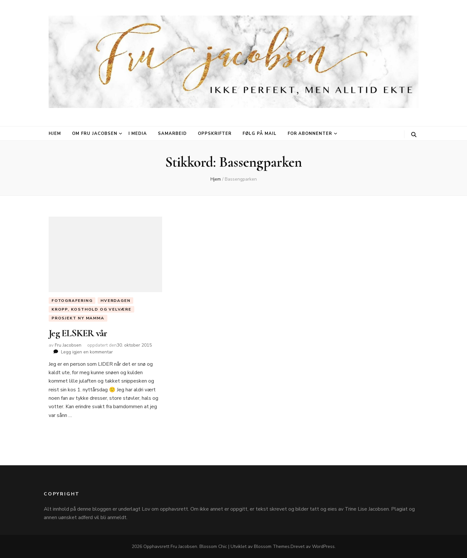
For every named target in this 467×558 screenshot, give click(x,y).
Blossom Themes (272, 546)
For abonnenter (310, 134)
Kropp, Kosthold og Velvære (91, 309)
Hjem (55, 134)
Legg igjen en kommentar (87, 352)
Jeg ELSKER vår (78, 333)
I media (137, 134)
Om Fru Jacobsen (94, 134)
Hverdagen (115, 300)
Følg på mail (260, 134)
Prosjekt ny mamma (78, 318)
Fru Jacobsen (68, 345)
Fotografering (72, 300)
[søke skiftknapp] (413, 134)
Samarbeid (172, 134)
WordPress (323, 546)
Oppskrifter (215, 134)
